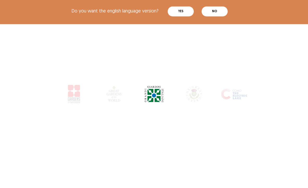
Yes (180, 9)
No (214, 9)
